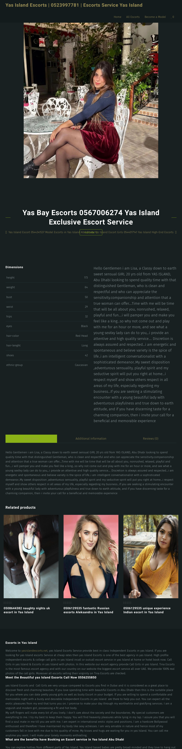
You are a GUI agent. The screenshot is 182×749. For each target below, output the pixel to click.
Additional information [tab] (91, 438)
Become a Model (155, 17)
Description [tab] (31, 438)
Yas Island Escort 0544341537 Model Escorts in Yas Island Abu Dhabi (51, 232)
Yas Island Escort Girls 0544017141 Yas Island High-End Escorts (134, 232)
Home (117, 17)
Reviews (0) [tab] (150, 438)
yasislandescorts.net (35, 650)
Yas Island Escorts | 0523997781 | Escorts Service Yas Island (74, 5)
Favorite (90, 232)
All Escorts (133, 17)
